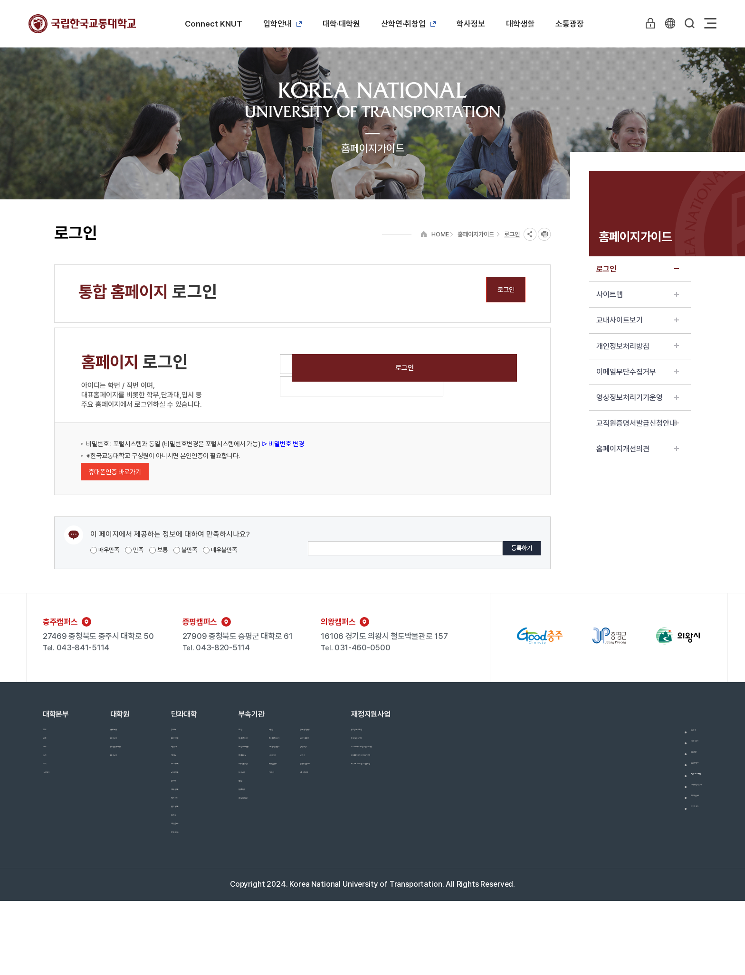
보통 (158, 549)
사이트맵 (637, 294)
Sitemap (710, 23)
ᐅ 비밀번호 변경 (282, 444)
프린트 (544, 234)
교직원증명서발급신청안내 (637, 423)
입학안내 (282, 23)
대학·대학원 (341, 23)
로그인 (637, 268)
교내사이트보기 (637, 320)
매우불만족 (220, 549)
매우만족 (104, 549)
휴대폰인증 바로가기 (114, 472)
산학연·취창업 (408, 23)
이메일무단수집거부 (637, 371)
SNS (530, 234)
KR (666, 23)
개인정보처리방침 (637, 346)
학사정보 (471, 23)
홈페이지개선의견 (637, 448)
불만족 (185, 549)
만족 (134, 549)
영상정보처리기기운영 (637, 397)
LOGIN (645, 23)
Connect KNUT (213, 23)
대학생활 (520, 23)
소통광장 (569, 23)
